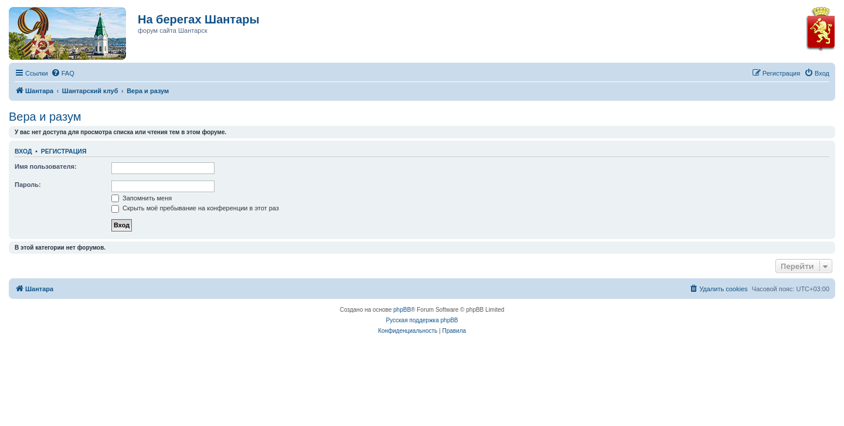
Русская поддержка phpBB (422, 320)
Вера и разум (45, 116)
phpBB (402, 309)
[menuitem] (62, 73)
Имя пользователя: (46, 166)
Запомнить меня (141, 198)
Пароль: (28, 184)
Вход (23, 151)
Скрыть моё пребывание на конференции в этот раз (195, 208)
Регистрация (64, 151)
